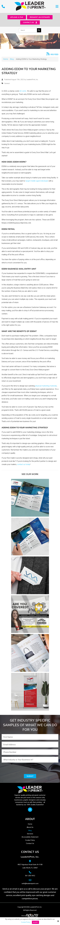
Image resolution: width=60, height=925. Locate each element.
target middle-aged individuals (37, 181)
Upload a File (15, 17)
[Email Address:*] (30, 745)
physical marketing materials (46, 386)
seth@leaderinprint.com (30, 884)
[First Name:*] (30, 738)
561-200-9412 (30, 877)
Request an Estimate (40, 17)
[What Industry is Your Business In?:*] (30, 760)
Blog (12, 60)
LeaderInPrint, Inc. (32, 80)
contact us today (23, 465)
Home (5, 60)
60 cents (23, 92)
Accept (35, 922)
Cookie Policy (25, 922)
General (7, 84)
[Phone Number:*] (30, 753)
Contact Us (30, 23)
